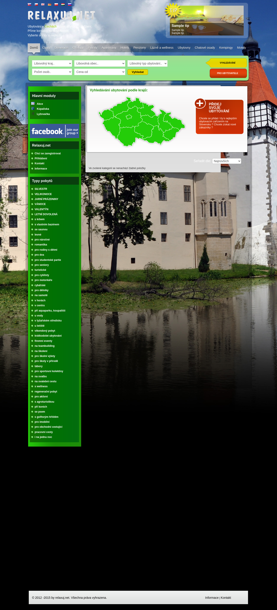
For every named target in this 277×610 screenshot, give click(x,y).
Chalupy (78, 47)
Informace (212, 597)
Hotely (125, 47)
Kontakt (226, 597)
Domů (34, 47)
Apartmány (108, 47)
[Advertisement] (54, 520)
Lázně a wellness (161, 47)
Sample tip (180, 25)
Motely (241, 47)
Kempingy (226, 47)
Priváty (92, 47)
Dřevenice (61, 47)
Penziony (140, 47)
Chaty (46, 47)
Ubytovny (184, 47)
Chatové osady (205, 47)
